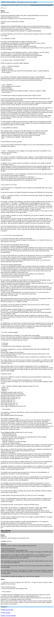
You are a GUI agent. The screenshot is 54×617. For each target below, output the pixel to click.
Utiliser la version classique (8, 615)
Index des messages (8, 609)
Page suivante (6, 612)
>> (5, 8)
